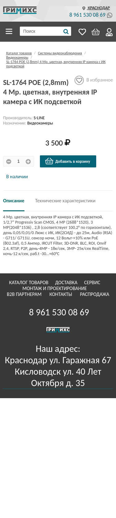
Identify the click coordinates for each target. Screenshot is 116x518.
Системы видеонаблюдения (60, 53)
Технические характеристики (65, 201)
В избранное (94, 80)
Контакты (61, 294)
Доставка (67, 282)
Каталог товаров (10, 31)
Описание (13, 201)
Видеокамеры (17, 57)
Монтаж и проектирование (55, 288)
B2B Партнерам (25, 294)
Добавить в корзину (67, 161)
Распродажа (94, 294)
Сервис (92, 282)
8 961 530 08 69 (87, 14)
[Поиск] (66, 31)
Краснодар (95, 8)
